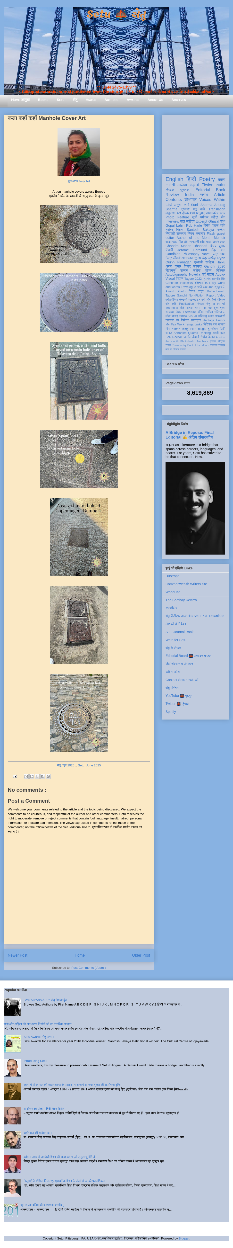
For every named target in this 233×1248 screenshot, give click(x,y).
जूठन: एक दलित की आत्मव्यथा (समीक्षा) (42, 1205)
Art (179, 213)
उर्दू (204, 274)
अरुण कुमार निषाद (178, 266)
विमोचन (185, 320)
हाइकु (185, 329)
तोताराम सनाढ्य (217, 345)
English (174, 179)
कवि (202, 209)
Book (220, 190)
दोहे (182, 308)
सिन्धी (192, 291)
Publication (186, 303)
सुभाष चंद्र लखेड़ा (205, 258)
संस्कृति (183, 299)
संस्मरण (181, 233)
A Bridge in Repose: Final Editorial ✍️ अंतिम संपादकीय (190, 434)
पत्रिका (221, 341)
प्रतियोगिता (172, 299)
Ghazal (213, 221)
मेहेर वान (218, 250)
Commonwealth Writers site (186, 584)
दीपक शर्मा (188, 213)
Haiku (220, 262)
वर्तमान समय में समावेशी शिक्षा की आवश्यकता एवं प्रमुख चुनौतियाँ (59, 1157)
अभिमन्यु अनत (206, 316)
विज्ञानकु (170, 270)
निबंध (191, 233)
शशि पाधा (205, 242)
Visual (192, 316)
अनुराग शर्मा (181, 205)
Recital (177, 337)
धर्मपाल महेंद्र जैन (212, 217)
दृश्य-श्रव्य (219, 308)
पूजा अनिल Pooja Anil (79, 181)
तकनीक (187, 337)
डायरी (215, 333)
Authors (111, 100)
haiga (202, 329)
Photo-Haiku (187, 341)
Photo (181, 291)
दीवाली (195, 337)
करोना (196, 270)
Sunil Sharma (201, 205)
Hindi (170, 185)
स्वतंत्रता (196, 320)
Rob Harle (194, 225)
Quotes (193, 333)
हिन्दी (191, 179)
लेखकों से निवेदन (176, 624)
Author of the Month (194, 238)
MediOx (171, 608)
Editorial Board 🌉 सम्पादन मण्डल (188, 656)
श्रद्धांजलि (220, 287)
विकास (211, 337)
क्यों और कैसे (208, 299)
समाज (169, 333)
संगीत (168, 345)
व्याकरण (176, 329)
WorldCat (173, 592)
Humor (220, 320)
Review (172, 194)
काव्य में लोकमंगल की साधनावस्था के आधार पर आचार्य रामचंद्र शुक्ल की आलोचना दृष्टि (72, 1084)
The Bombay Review (181, 600)
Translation (216, 209)
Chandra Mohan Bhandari (186, 246)
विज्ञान (179, 278)
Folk (168, 337)
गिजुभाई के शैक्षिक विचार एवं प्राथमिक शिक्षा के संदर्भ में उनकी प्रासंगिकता (64, 1181)
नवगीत (221, 324)
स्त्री (201, 291)
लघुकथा (170, 213)
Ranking (205, 333)
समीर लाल (219, 242)
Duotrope (173, 576)
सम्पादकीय (212, 213)
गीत (180, 242)
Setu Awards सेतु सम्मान (39, 1037)
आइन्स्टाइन (194, 299)
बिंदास (179, 230)
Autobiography (176, 274)
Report (211, 295)
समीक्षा (220, 185)
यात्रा (210, 274)
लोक (168, 316)
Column (208, 287)
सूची (194, 217)
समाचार (200, 233)
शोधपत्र (190, 199)
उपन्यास (170, 320)
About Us (155, 100)
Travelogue (188, 287)
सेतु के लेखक (174, 648)
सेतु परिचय (172, 688)
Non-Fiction (196, 295)
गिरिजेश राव (210, 324)
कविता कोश (173, 672)
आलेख (182, 185)
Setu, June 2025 (89, 765)
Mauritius (172, 308)
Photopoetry (179, 345)
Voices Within (212, 199)
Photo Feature (177, 217)
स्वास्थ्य (183, 316)
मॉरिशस (221, 299)
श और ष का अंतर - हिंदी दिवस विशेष (44, 1109)
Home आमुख (20, 100)
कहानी (194, 185)
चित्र (169, 258)
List (169, 204)
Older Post (141, 955)
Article (219, 194)
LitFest (207, 308)
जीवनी (177, 258)
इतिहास (199, 283)
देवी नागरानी (191, 242)
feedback (202, 341)
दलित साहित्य (205, 312)
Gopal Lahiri (175, 225)
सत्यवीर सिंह (218, 278)
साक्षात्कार (171, 242)
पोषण (208, 270)
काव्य (221, 179)
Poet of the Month (198, 345)
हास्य (197, 308)
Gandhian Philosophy (182, 254)
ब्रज (222, 333)
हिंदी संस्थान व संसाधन (179, 664)
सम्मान (184, 270)
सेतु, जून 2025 (65, 765)
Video (221, 295)
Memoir (219, 238)
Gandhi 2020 (214, 266)
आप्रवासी (220, 316)
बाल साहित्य (187, 221)
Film (193, 329)
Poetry (207, 179)
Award (170, 291)
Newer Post (17, 955)
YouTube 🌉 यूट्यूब (179, 696)
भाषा (222, 254)
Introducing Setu (35, 1061)
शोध (222, 221)
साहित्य (209, 262)
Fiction (207, 185)
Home (80, 955)
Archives (178, 100)
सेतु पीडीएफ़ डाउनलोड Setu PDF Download (195, 616)
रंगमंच (203, 337)
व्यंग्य (222, 213)
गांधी (199, 287)
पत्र (215, 254)
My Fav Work (175, 324)
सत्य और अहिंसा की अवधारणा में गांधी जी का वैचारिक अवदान (37, 1024)
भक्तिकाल (220, 312)
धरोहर (169, 230)
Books (43, 100)
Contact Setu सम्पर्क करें (182, 680)
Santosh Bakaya (200, 230)
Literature (189, 312)
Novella (194, 274)
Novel (206, 254)
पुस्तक (185, 190)
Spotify (171, 712)
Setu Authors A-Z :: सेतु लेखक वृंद (45, 1000)
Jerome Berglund (192, 250)
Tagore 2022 (193, 278)
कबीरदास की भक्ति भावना (38, 1133)
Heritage (209, 320)
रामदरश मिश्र (173, 312)
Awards (133, 100)
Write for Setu (176, 640)
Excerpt (201, 221)
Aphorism (180, 333)
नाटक (189, 308)
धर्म (177, 320)
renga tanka (194, 324)
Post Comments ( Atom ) (88, 968)
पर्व (223, 303)
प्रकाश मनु (189, 209)
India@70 (186, 283)
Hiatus (91, 100)
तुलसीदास (213, 329)
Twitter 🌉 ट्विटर (177, 704)
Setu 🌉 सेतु (116, 14)
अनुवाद (200, 213)
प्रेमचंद (207, 278)
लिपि (222, 329)
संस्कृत (197, 266)
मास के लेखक (172, 349)
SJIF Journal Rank (179, 632)
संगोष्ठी (183, 349)
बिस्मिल (220, 270)
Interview (172, 221)
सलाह (175, 316)
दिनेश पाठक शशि (214, 225)
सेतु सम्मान (213, 303)
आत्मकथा (187, 258)
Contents (174, 199)
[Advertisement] (195, 141)
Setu (61, 100)
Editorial (202, 190)
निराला (200, 303)
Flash (211, 233)
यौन (168, 329)
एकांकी (213, 341)
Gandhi (182, 295)
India (189, 194)
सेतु (75, 100)
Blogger (184, 1238)
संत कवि (171, 303)
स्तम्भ (204, 194)
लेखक (170, 190)
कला (207, 283)
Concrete (172, 283)
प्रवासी (198, 262)
